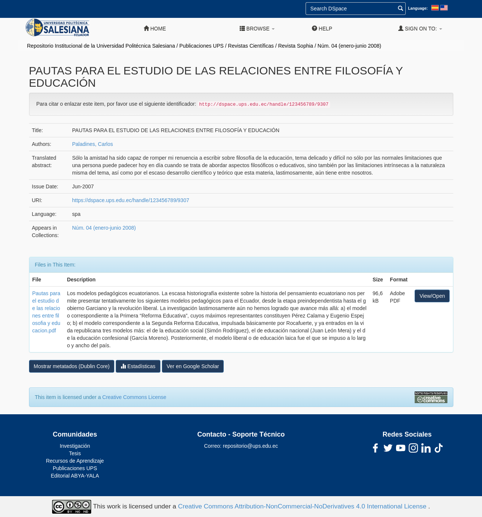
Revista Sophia (295, 46)
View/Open (432, 296)
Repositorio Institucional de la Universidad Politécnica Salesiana (101, 46)
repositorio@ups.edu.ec (250, 446)
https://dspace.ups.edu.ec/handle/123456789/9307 (130, 200)
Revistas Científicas (251, 46)
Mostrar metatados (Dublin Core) (72, 366)
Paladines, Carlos (92, 144)
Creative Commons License (134, 397)
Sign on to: (420, 28)
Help (322, 28)
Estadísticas (138, 366)
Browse (257, 28)
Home (155, 28)
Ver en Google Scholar (193, 366)
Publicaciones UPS (201, 46)
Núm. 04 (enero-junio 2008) (349, 46)
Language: (418, 8)
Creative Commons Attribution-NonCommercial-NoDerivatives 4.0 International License (303, 506)
